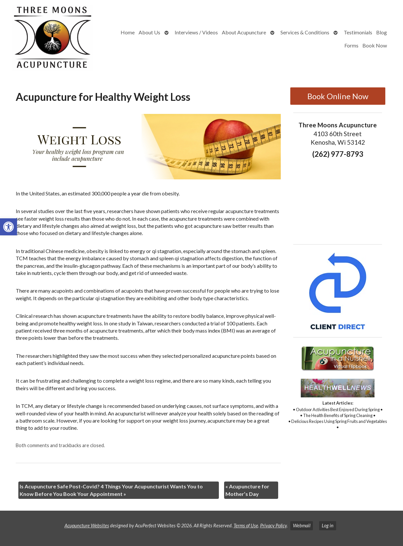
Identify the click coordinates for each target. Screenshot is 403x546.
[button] (8, 226)
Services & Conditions (304, 32)
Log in (328, 525)
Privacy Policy (273, 525)
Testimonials (358, 32)
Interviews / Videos (196, 32)
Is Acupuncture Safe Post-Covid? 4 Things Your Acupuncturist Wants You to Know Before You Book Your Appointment (111, 490)
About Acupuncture (244, 32)
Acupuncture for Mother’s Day (247, 490)
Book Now (374, 45)
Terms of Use (246, 525)
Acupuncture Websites (87, 525)
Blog (381, 32)
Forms (351, 45)
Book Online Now (337, 96)
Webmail (301, 525)
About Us (149, 32)
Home (128, 32)
